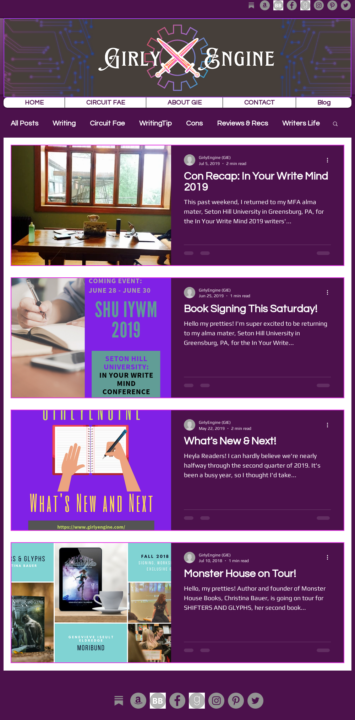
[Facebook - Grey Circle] (292, 5)
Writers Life (301, 123)
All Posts (24, 123)
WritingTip (155, 123)
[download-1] (305, 5)
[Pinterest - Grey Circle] (332, 5)
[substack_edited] (251, 5)
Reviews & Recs (242, 123)
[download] (278, 5)
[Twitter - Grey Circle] (346, 5)
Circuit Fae (107, 123)
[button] (335, 124)
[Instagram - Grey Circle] (319, 5)
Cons (194, 123)
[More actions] (330, 160)
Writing (64, 123)
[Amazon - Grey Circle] (265, 5)
